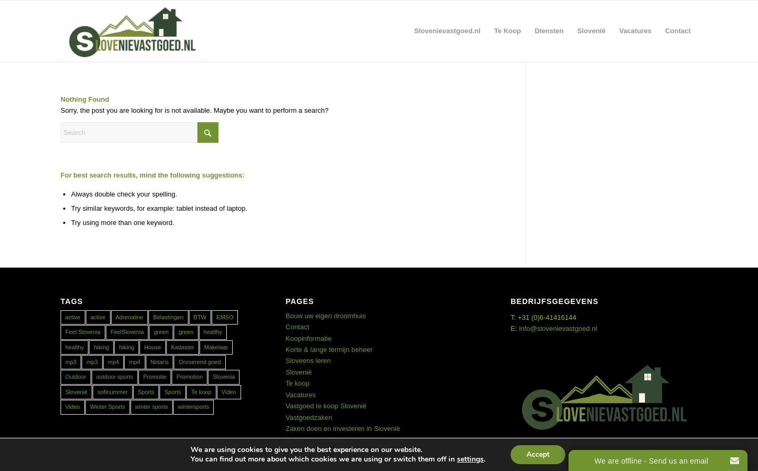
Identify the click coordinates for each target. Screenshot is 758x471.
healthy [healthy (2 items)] (213, 332)
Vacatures (301, 395)
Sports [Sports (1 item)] (146, 392)
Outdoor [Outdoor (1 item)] (75, 377)
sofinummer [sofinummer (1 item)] (112, 392)
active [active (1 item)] (98, 317)
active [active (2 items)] (73, 317)
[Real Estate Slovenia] (132, 31)
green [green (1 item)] (161, 332)
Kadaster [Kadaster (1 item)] (182, 347)
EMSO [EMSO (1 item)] (224, 317)
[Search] (139, 132)
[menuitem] (447, 31)
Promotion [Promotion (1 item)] (189, 377)
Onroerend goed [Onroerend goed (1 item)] (199, 362)
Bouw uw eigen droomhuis (326, 316)
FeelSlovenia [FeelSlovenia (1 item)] (127, 332)
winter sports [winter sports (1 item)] (151, 407)
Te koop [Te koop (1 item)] (201, 392)
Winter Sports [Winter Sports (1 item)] (107, 407)
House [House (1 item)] (152, 347)
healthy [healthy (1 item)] (74, 347)
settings (470, 459)
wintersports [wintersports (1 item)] (193, 407)
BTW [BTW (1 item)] (200, 317)
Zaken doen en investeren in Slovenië (343, 429)
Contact (298, 327)
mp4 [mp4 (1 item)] (113, 362)
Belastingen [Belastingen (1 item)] (168, 317)
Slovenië (299, 372)
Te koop (298, 383)
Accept (538, 454)
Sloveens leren (308, 361)
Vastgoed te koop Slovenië (326, 406)
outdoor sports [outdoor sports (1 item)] (114, 377)
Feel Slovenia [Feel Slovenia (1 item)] (83, 332)
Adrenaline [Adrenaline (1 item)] (130, 317)
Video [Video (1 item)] (229, 392)
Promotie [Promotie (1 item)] (154, 377)
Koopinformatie (309, 338)
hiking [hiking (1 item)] (101, 347)
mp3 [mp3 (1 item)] (70, 362)
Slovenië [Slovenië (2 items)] (76, 392)
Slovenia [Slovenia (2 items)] (224, 377)
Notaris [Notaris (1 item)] (160, 362)
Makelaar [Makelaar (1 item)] (216, 347)
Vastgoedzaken (309, 417)
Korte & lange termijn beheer (329, 350)
